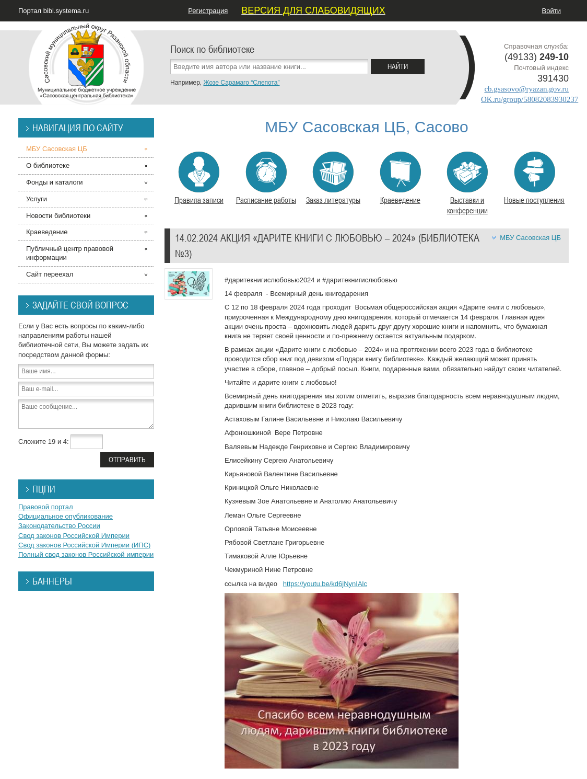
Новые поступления (534, 178)
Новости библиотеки (58, 216)
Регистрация (208, 11)
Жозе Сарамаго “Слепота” (241, 82)
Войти (551, 11)
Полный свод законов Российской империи (86, 554)
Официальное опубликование (65, 516)
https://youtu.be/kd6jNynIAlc (325, 584)
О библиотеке (47, 165)
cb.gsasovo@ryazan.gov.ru (526, 89)
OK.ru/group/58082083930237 (529, 99)
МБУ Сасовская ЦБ (530, 238)
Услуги (36, 199)
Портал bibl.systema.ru (53, 11)
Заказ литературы (333, 178)
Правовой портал (45, 507)
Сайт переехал (49, 274)
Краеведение (400, 178)
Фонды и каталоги (54, 182)
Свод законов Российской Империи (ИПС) (84, 545)
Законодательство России (59, 526)
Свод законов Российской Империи (74, 536)
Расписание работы (266, 178)
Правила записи (199, 178)
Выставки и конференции (467, 183)
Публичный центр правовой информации (69, 253)
